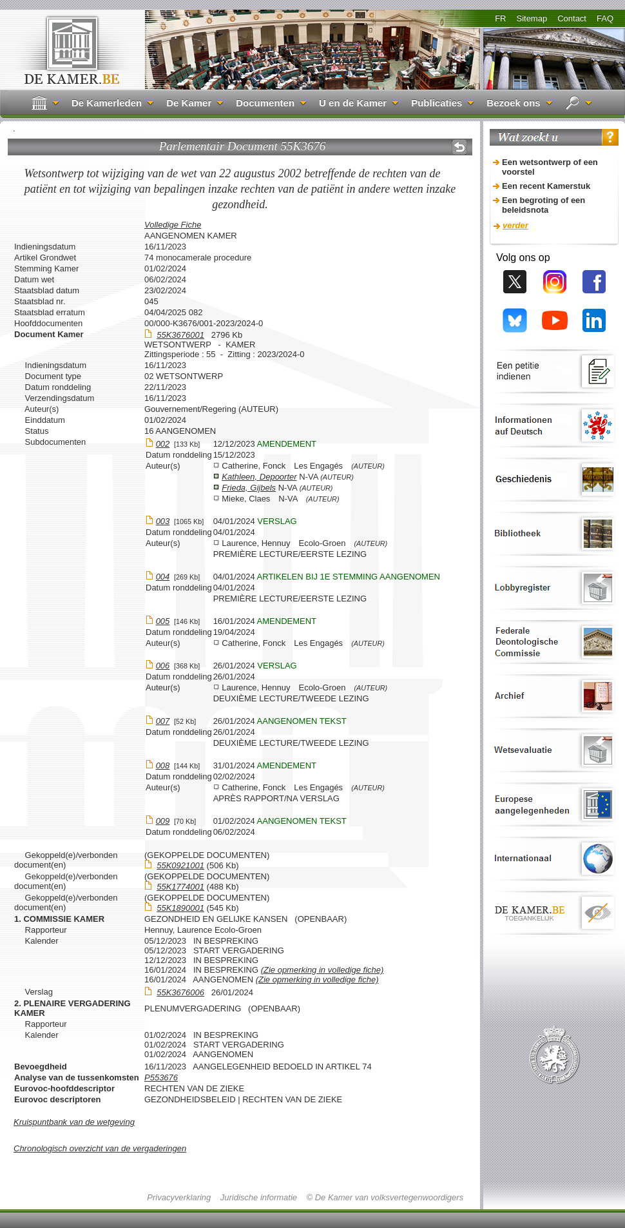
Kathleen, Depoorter (259, 477)
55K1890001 (180, 908)
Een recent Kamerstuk (546, 186)
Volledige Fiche (172, 224)
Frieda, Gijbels (249, 487)
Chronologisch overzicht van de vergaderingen (100, 1148)
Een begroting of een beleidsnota (543, 205)
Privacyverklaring (179, 1197)
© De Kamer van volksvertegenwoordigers (384, 1197)
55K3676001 (180, 335)
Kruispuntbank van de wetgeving (74, 1122)
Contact (571, 18)
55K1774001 (180, 887)
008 (163, 765)
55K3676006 (180, 992)
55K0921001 (180, 865)
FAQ (605, 18)
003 (163, 521)
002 (163, 444)
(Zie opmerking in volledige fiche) (322, 970)
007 (163, 721)
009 (163, 821)
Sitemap (531, 18)
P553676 (161, 1077)
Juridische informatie (258, 1197)
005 (163, 621)
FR (500, 18)
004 (163, 576)
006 (163, 665)
